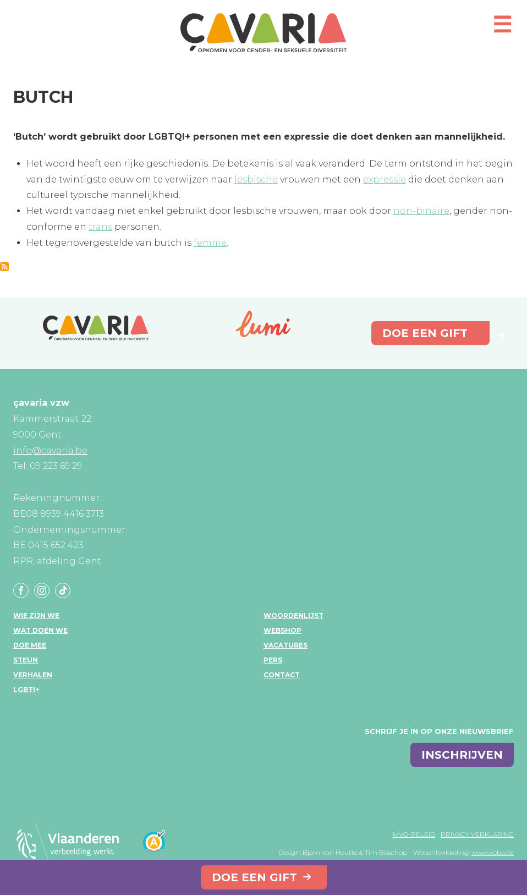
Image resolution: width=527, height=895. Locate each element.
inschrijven (462, 754)
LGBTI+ (26, 690)
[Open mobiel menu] (502, 29)
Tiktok (62, 590)
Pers (273, 660)
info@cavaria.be (50, 450)
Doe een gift (254, 877)
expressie (384, 179)
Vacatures (286, 645)
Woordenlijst (293, 615)
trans (100, 227)
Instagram (42, 590)
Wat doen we (40, 630)
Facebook (21, 590)
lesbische (256, 179)
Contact (282, 675)
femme (210, 242)
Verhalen (32, 675)
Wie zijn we (36, 615)
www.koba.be (492, 852)
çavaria (263, 32)
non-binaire (421, 211)
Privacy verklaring (477, 834)
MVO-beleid (414, 834)
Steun (25, 660)
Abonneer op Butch (4, 266)
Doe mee (29, 645)
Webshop (282, 630)
